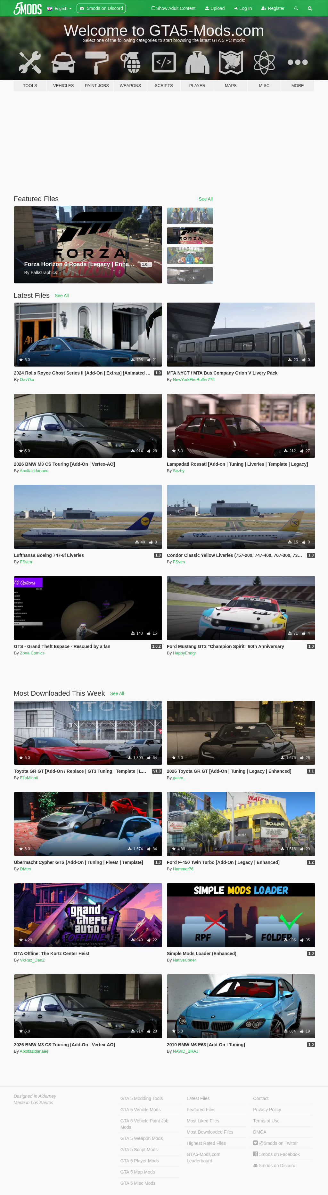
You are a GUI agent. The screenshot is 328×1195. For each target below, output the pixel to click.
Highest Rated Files (206, 1143)
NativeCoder (184, 960)
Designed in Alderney (35, 1096)
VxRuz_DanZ (32, 960)
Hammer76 (183, 869)
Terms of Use (266, 1120)
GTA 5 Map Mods (137, 1172)
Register (272, 8)
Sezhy (178, 470)
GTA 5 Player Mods (139, 1160)
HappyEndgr (184, 653)
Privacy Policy (267, 1109)
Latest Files (198, 1098)
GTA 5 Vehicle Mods (140, 1109)
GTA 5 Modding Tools (141, 1098)
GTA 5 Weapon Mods (141, 1138)
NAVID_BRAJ (185, 1051)
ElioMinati (29, 777)
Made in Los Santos (33, 1102)
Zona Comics (32, 653)
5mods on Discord (274, 1165)
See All (206, 199)
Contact (260, 1098)
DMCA (259, 1132)
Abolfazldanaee (34, 470)
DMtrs (25, 869)
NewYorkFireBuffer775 (194, 379)
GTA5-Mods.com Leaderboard (203, 1157)
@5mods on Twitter (275, 1143)
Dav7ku (27, 379)
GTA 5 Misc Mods (137, 1183)
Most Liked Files (203, 1120)
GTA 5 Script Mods (139, 1149)
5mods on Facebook (276, 1154)
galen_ (179, 777)
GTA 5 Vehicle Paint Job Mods (144, 1124)
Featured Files (201, 1109)
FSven (26, 561)
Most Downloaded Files (210, 1132)
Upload (215, 8)
